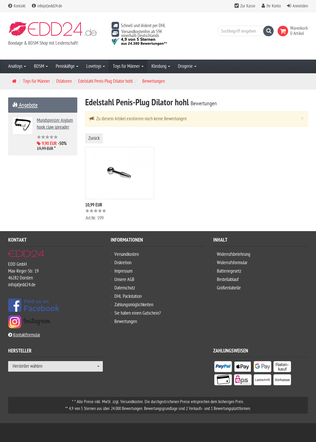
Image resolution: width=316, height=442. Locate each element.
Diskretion (122, 263)
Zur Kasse (247, 6)
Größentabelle (229, 288)
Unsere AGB (124, 279)
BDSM (41, 66)
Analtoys (17, 66)
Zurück (94, 138)
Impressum (123, 271)
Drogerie (187, 66)
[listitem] (223, 367)
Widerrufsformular (232, 263)
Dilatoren (64, 81)
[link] (284, 31)
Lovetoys (95, 66)
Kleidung (160, 66)
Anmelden (300, 6)
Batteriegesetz (229, 271)
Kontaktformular (24, 335)
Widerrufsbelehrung (233, 254)
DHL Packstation (128, 296)
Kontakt (17, 6)
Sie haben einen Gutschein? (137, 313)
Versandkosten (126, 254)
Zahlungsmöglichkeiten (133, 305)
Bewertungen (125, 321)
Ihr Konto (274, 6)
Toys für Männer (128, 66)
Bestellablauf (228, 279)
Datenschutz (124, 288)
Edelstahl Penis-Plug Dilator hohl (105, 81)
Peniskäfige (67, 66)
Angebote (25, 105)
